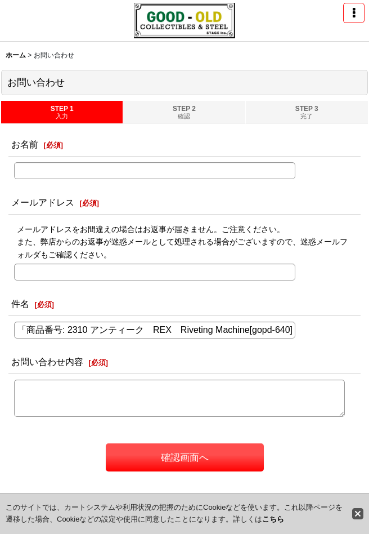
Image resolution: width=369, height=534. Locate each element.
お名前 (24, 144)
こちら (273, 519)
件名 (20, 304)
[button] (353, 13)
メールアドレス (42, 202)
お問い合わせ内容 (47, 362)
